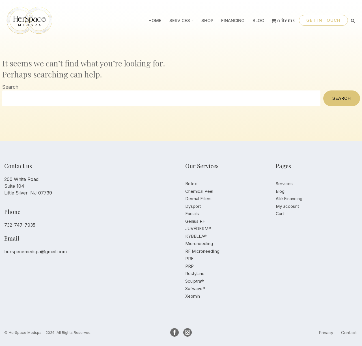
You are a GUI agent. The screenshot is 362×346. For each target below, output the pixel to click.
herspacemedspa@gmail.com (35, 251)
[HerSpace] (32, 20)
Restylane (194, 273)
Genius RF (195, 221)
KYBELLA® (196, 236)
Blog (258, 20)
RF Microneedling (202, 251)
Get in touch (323, 20)
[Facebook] (174, 332)
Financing (233, 20)
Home (154, 20)
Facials (192, 213)
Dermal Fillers (198, 198)
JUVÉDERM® (198, 228)
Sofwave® (195, 288)
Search (10, 87)
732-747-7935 (19, 225)
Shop (207, 20)
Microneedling (199, 243)
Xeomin (192, 296)
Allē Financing (289, 198)
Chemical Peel (199, 191)
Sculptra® (194, 281)
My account (287, 206)
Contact (349, 332)
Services (284, 183)
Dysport (193, 206)
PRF (189, 258)
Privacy (326, 332)
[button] (192, 20)
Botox (191, 183)
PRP (189, 266)
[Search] (353, 20)
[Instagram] (187, 332)
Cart (280, 213)
